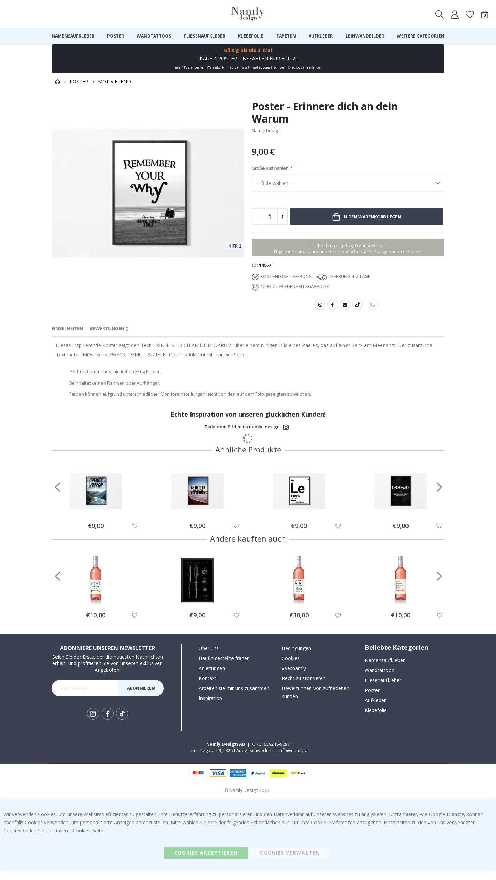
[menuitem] (73, 36)
